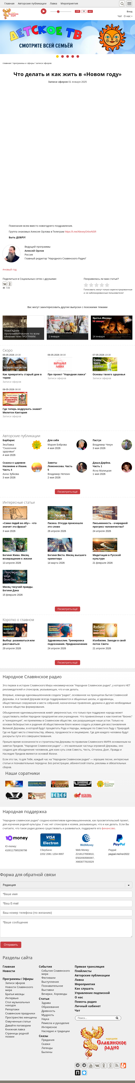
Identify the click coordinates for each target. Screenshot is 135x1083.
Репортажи (12, 1003)
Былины (51, 1049)
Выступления (54, 978)
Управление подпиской (101, 993)
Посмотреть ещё (67, 491)
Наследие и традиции (60, 1028)
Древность (53, 1007)
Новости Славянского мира (22, 987)
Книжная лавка (15, 1023)
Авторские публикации (32, 3)
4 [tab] (72, 56)
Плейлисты (92, 971)
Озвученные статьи (18, 1015)
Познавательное (57, 982)
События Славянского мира (64, 970)
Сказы (48, 1032)
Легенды (51, 1045)
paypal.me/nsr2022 (118, 854)
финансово (108, 828)
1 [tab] (57, 56)
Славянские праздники (20, 1007)
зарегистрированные (121, 289)
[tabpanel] (67, 37)
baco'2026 (9, 1079)
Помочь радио (95, 1001)
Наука (50, 1016)
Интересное (54, 1024)
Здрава (50, 999)
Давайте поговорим (18, 1019)
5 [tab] (77, 56)
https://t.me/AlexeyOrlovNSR (80, 231)
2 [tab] (62, 56)
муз (90, 11)
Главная (9, 3)
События (50, 966)
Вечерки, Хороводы (59, 991)
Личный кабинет (97, 1006)
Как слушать (93, 988)
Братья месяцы (14, 991)
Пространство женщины (21, 1011)
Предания (52, 1037)
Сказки (50, 1041)
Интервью (11, 995)
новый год (10, 269)
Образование (55, 1003)
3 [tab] (67, 56)
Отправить (11, 944)
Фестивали (53, 974)
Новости (9, 971)
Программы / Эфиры (18, 978)
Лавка (53, 3)
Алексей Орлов (34, 250)
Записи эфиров (58, 81)
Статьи (49, 995)
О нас (88, 997)
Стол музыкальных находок (23, 999)
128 (77, 11)
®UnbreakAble (37, 1078)
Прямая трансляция (98, 966)
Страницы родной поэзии (22, 1027)
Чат (120, 16)
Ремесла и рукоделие (60, 1020)
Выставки (52, 987)
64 (84, 11)
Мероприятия (69, 3)
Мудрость (52, 1011)
